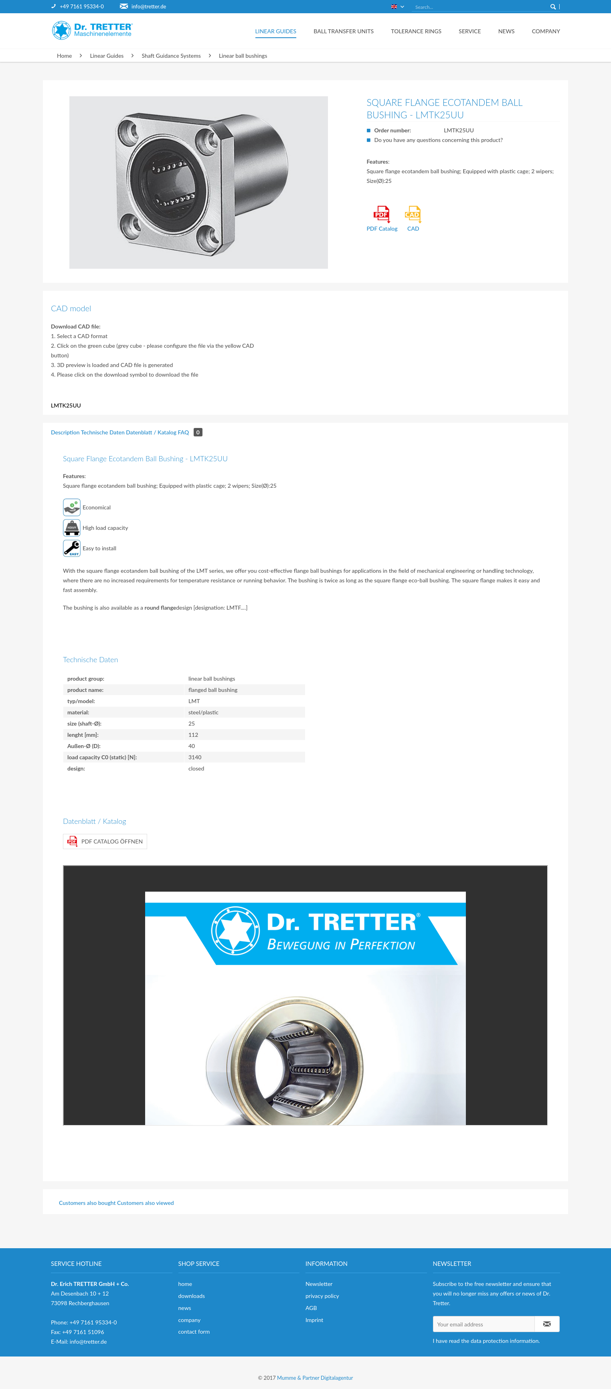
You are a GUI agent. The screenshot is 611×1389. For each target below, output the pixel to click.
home (185, 1283)
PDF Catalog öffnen (105, 841)
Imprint (314, 1319)
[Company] (540, 31)
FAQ (190, 432)
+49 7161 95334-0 (81, 6)
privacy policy (322, 1295)
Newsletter (319, 1283)
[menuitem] (85, 7)
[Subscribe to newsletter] (547, 1324)
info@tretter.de (149, 6)
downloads (191, 1295)
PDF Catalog (381, 219)
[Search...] (486, 7)
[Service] (467, 31)
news (184, 1307)
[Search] (553, 6)
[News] (504, 31)
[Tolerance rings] (414, 31)
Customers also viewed (145, 1202)
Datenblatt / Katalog (151, 432)
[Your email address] (484, 1324)
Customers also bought (87, 1202)
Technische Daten (103, 432)
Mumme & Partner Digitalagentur (315, 1378)
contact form (194, 1331)
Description (65, 432)
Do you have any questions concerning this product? (438, 139)
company (189, 1319)
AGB (311, 1307)
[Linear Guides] (273, 31)
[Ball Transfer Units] (341, 31)
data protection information (504, 1340)
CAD (413, 219)
